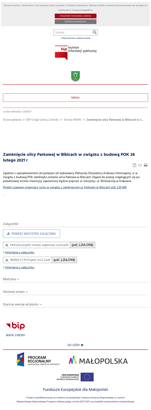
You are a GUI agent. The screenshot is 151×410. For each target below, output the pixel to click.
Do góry (75, 345)
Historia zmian (14, 292)
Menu (75, 97)
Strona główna (12, 120)
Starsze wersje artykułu (20, 304)
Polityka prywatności (75, 22)
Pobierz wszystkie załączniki (29, 235)
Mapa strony (15, 335)
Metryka (9, 279)
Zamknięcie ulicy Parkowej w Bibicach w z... (114, 120)
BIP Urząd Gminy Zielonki (42, 120)
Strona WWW (72, 120)
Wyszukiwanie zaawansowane (76, 38)
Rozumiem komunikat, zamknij (75, 16)
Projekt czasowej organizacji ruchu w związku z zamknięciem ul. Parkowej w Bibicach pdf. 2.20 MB (65, 187)
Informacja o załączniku (18, 252)
